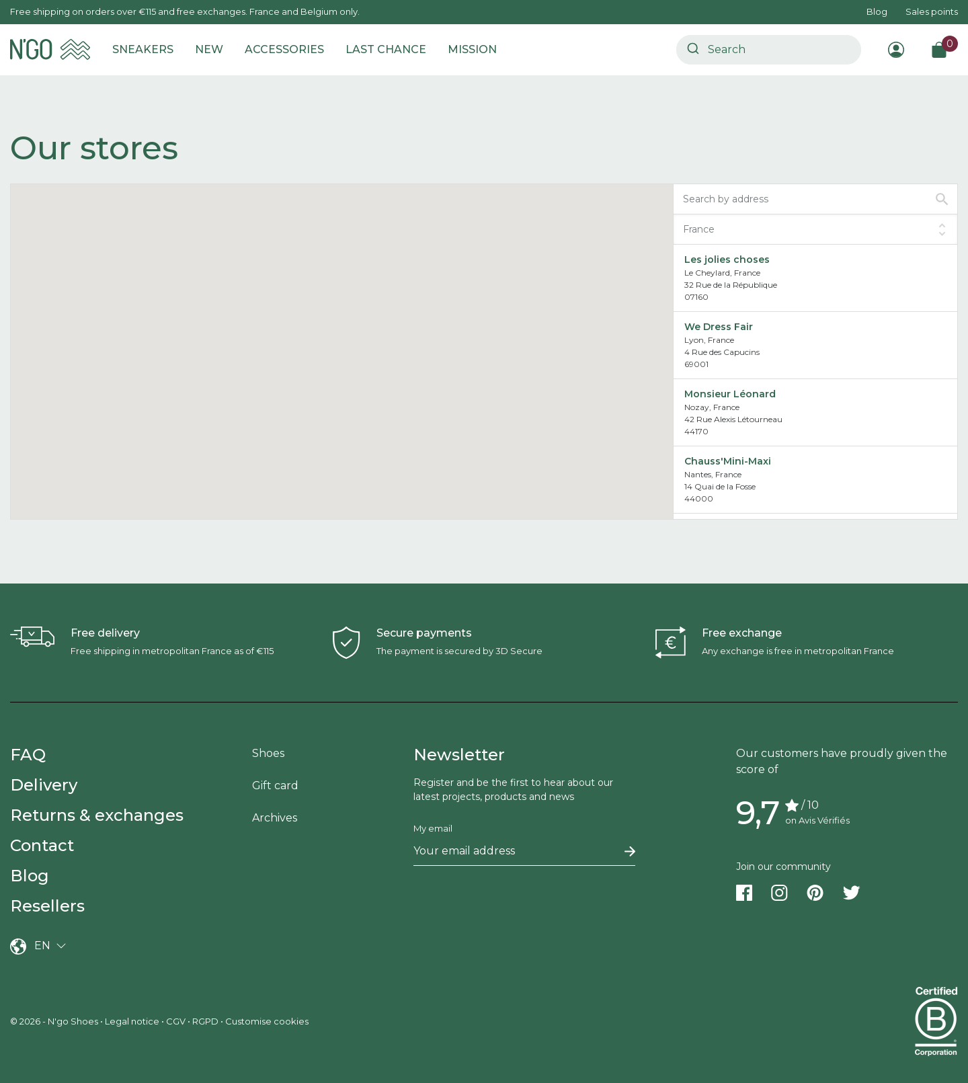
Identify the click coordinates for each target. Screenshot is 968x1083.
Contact (42, 845)
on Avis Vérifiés (817, 820)
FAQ (28, 754)
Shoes (268, 753)
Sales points (931, 11)
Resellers (47, 906)
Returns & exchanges (97, 815)
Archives (274, 817)
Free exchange (742, 633)
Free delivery (105, 633)
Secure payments (424, 633)
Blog (876, 11)
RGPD (205, 1021)
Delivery (43, 785)
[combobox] (768, 50)
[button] (399, 421)
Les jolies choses (727, 259)
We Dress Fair (718, 327)
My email (432, 828)
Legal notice (132, 1021)
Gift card (275, 785)
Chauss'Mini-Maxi (727, 461)
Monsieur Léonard (730, 394)
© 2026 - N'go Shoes (55, 1021)
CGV (176, 1021)
